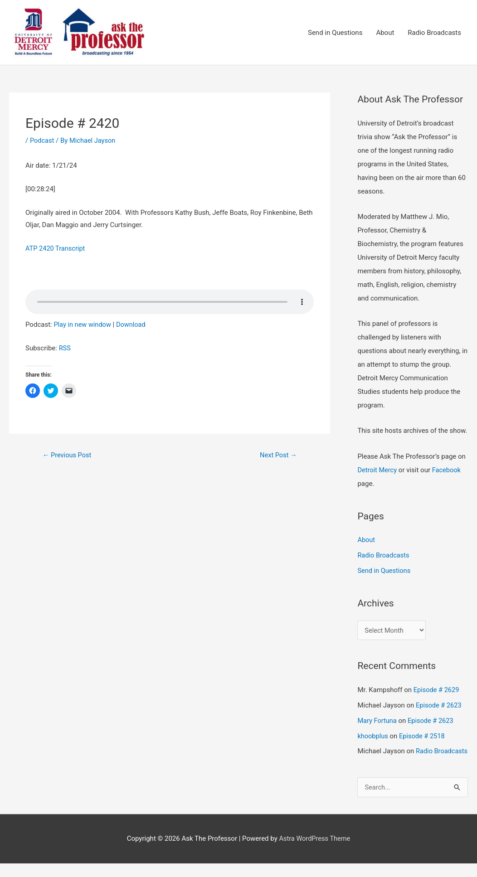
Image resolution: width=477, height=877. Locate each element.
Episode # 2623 (439, 706)
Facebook (447, 470)
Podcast (42, 141)
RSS (65, 348)
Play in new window (83, 325)
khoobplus (373, 736)
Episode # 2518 (423, 736)
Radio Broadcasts (434, 33)
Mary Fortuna (377, 721)
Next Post (277, 455)
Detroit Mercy (377, 470)
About (385, 33)
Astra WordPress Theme (314, 852)
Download (133, 325)
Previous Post (68, 455)
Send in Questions (335, 33)
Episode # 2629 (437, 690)
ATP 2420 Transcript (56, 249)
